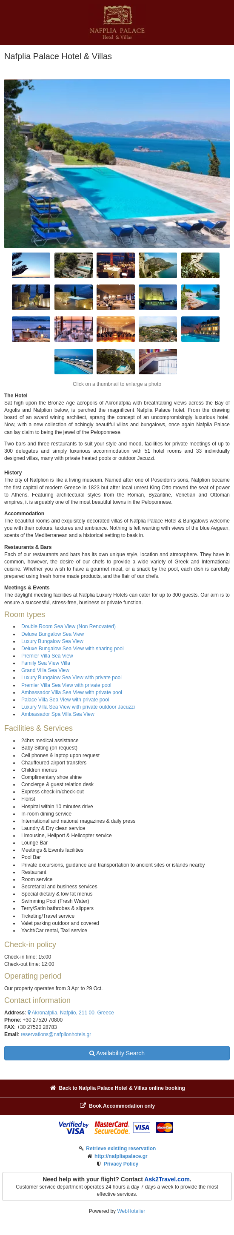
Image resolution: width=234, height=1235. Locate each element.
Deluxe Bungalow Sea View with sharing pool (72, 649)
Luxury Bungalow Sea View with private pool (71, 678)
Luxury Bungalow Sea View (52, 641)
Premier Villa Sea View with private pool (66, 685)
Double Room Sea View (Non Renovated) (68, 626)
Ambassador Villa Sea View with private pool (71, 692)
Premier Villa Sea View (47, 656)
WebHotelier (131, 1211)
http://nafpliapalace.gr (121, 1156)
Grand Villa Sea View (45, 670)
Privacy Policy (121, 1164)
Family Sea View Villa (45, 663)
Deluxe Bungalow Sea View (52, 634)
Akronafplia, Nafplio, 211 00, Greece (71, 1013)
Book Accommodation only (117, 1106)
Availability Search (117, 1053)
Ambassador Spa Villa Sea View (57, 714)
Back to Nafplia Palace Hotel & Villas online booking (117, 1088)
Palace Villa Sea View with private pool (65, 700)
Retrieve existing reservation (121, 1149)
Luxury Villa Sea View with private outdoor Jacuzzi (78, 707)
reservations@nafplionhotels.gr (56, 1034)
